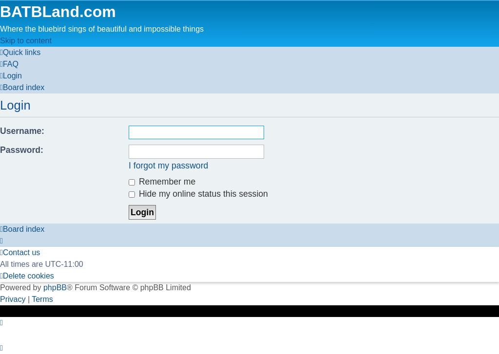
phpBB (55, 287)
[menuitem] (9, 64)
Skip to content (26, 41)
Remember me (162, 181)
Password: (21, 150)
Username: (22, 131)
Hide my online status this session (198, 194)
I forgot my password (168, 165)
